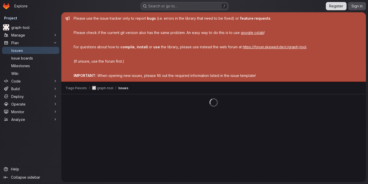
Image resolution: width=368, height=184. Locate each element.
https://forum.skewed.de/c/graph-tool (274, 47)
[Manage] (30, 35)
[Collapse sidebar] (30, 177)
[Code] (30, 81)
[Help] (30, 169)
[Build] (30, 88)
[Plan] (30, 42)
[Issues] (30, 50)
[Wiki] (30, 73)
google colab (252, 32)
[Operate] (30, 104)
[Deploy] (30, 96)
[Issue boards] (30, 58)
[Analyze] (30, 119)
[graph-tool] (30, 27)
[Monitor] (30, 111)
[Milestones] (30, 65)
